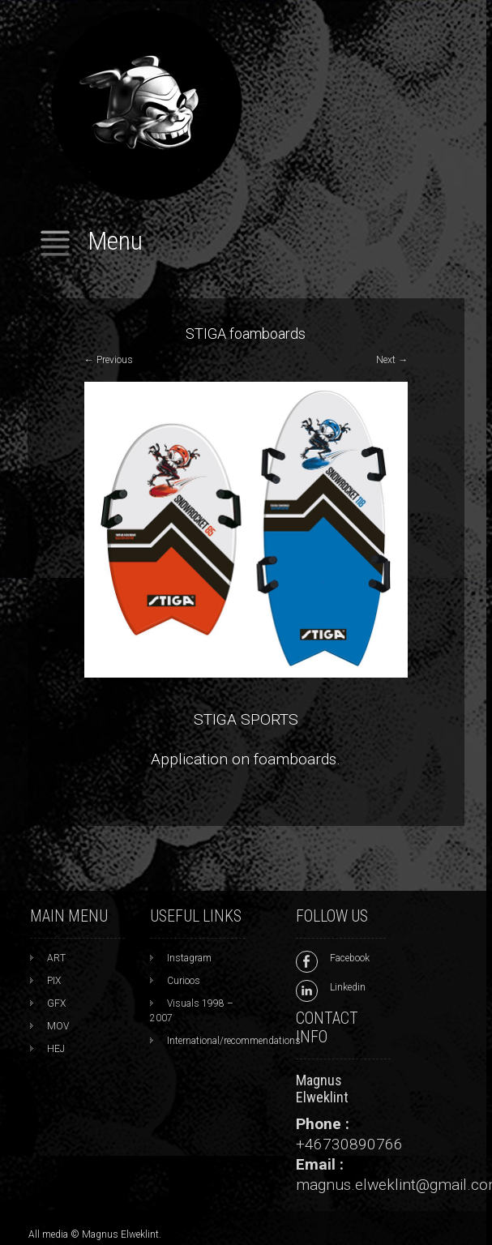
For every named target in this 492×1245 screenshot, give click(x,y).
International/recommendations (234, 1040)
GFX (56, 1003)
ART (56, 958)
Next (392, 360)
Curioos (183, 980)
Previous (108, 360)
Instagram (189, 958)
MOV (58, 1026)
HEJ (56, 1049)
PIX (54, 980)
